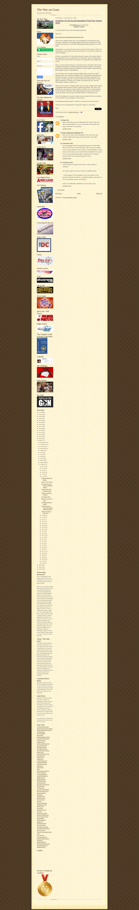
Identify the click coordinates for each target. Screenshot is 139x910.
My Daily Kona (41, 786)
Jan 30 (43, 468)
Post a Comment (61, 189)
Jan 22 (43, 521)
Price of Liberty (41, 799)
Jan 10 (43, 545)
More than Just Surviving (43, 784)
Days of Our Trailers (42, 745)
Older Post (99, 193)
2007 (40, 565)
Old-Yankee (40, 794)
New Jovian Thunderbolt (43, 789)
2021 (40, 414)
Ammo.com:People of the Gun (44, 730)
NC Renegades (40, 788)
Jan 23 (43, 519)
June (41, 454)
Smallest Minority (41, 820)
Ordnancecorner (41, 796)
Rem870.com (40, 806)
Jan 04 (43, 557)
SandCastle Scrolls (41, 810)
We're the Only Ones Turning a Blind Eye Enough (47, 485)
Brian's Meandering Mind (43, 737)
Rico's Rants (40, 808)
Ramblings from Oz (42, 804)
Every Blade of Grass (42, 748)
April (41, 458)
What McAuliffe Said (42, 845)
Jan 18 (43, 529)
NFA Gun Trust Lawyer (42, 791)
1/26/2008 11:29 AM (66, 139)
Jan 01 (43, 563)
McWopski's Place (41, 781)
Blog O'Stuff (40, 735)
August (42, 450)
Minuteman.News (41, 782)
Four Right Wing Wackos (43, 750)
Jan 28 (43, 472)
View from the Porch (42, 837)
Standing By (40, 821)
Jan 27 (43, 474)
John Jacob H (40, 767)
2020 (40, 416)
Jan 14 (43, 537)
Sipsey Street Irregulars (42, 816)
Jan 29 (43, 470)
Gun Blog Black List (42, 760)
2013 (40, 430)
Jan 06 (43, 553)
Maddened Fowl (41, 777)
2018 (40, 420)
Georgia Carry (40, 757)
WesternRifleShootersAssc (43, 843)
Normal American (41, 793)
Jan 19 (43, 527)
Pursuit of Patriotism (42, 803)
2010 (40, 436)
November (43, 444)
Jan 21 (43, 523)
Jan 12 (43, 541)
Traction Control (41, 830)
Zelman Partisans (41, 847)
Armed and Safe (41, 732)
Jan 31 (43, 466)
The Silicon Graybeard (42, 827)
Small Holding (40, 818)
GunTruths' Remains (42, 764)
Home (79, 193)
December (43, 442)
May (41, 456)
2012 (40, 432)
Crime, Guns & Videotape (43, 743)
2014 (40, 428)
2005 (40, 569)
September (43, 448)
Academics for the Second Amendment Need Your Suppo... (47, 507)
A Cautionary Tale (45, 496)
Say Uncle (39, 811)
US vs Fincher (40, 835)
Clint (63, 120)
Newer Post (58, 193)
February (42, 462)
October (42, 446)
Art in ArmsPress (41, 733)
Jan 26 (43, 476)
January (42, 464)
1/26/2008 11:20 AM (66, 128)
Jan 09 (43, 547)
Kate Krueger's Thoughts (43, 771)
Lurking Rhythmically (42, 776)
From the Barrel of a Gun (43, 754)
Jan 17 (43, 531)
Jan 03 (43, 559)
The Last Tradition (41, 772)
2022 (40, 412)
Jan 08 (43, 549)
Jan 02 (43, 561)
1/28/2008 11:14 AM (66, 186)
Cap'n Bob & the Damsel (43, 738)
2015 (40, 426)
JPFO (38, 769)
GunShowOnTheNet (42, 762)
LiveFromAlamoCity (42, 774)
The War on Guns (48, 9)
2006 (40, 567)
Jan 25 (43, 515)
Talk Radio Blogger (41, 823)
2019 (40, 418)
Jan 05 (43, 555)
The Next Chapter (41, 825)
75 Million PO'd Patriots (43, 726)
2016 (40, 424)
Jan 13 (43, 539)
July (41, 452)
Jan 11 (43, 543)
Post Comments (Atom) (70, 197)
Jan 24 (43, 517)
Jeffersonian (40, 765)
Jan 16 (43, 533)
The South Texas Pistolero (43, 828)
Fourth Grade (40, 752)
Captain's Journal (41, 740)
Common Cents (41, 742)
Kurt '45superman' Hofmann (71, 133)
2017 (40, 422)
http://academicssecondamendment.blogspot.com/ (69, 37)
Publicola (39, 801)
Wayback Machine (41, 842)
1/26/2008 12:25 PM (66, 158)
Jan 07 (43, 551)
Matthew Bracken (41, 779)
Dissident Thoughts (41, 747)
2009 (40, 438)
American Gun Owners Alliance (45, 728)
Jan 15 (43, 535)
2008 (40, 440)
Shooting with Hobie (42, 813)
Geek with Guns (41, 755)
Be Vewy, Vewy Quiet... (47, 482)
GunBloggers (40, 759)
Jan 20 (43, 525)
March (42, 460)
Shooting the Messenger (43, 815)
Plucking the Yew (41, 798)
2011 (40, 434)
